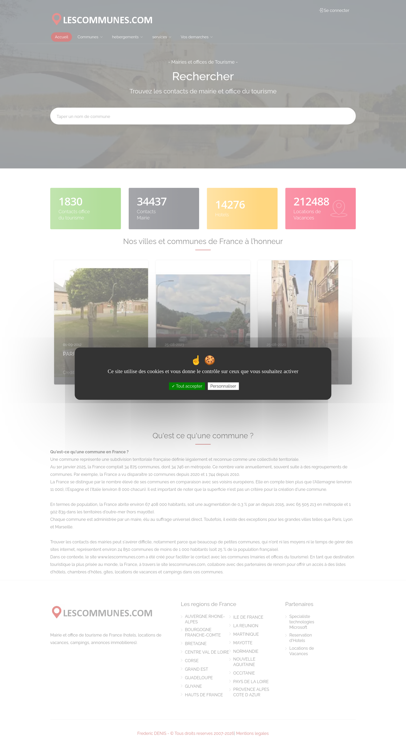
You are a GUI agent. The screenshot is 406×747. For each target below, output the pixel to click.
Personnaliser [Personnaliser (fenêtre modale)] (223, 385)
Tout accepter (187, 385)
